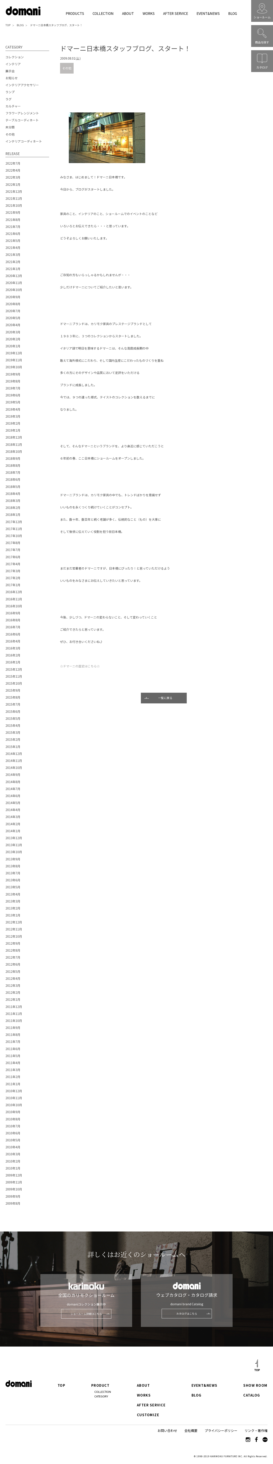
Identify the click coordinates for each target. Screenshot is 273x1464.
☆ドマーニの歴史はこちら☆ (80, 666)
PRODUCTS (75, 13)
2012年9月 (12, 943)
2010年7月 (12, 1126)
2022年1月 (12, 184)
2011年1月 (12, 1084)
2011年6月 (12, 1049)
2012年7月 (12, 957)
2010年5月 (12, 1140)
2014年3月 (12, 817)
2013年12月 (13, 838)
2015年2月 (12, 739)
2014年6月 (12, 796)
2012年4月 (12, 978)
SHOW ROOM (255, 1385)
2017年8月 (12, 543)
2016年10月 (13, 606)
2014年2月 (12, 824)
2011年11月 (13, 1013)
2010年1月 (12, 1168)
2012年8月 (12, 950)
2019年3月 (12, 416)
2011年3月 (12, 1070)
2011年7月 (12, 1041)
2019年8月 (12, 381)
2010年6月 (12, 1133)
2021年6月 (12, 233)
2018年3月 (12, 500)
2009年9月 (12, 1196)
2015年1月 (12, 746)
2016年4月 (12, 641)
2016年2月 (12, 655)
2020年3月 (12, 332)
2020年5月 (12, 318)
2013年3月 (12, 901)
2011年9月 (12, 1027)
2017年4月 (12, 564)
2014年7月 (12, 789)
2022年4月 (12, 170)
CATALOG (251, 1395)
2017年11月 (13, 529)
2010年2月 (12, 1161)
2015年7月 (12, 704)
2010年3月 (12, 1154)
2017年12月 (13, 522)
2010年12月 (13, 1091)
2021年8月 (12, 219)
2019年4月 (12, 409)
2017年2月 (12, 578)
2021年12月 (13, 191)
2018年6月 (12, 479)
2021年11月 (13, 198)
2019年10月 (13, 367)
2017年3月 (12, 571)
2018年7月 (12, 472)
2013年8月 (12, 866)
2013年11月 (13, 845)
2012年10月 (13, 936)
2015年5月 (12, 718)
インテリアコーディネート (23, 141)
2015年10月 (13, 683)
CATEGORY (101, 1396)
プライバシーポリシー (221, 1430)
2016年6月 (12, 634)
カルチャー (13, 106)
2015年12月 (13, 669)
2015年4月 (12, 725)
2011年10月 (13, 1020)
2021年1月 (12, 269)
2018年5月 (12, 486)
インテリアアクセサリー (22, 85)
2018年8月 (12, 465)
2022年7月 (12, 163)
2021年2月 (12, 262)
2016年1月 (12, 662)
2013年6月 (12, 880)
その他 (66, 68)
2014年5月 (12, 803)
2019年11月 (13, 360)
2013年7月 (12, 873)
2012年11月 (13, 929)
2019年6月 (12, 395)
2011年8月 (12, 1034)
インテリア (13, 64)
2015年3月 (12, 732)
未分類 (10, 127)
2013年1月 (12, 915)
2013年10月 (13, 852)
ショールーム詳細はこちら (86, 1314)
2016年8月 (12, 620)
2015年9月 (12, 690)
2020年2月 (12, 339)
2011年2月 (12, 1077)
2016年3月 (12, 648)
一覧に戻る (165, 698)
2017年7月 (12, 550)
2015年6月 (12, 711)
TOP (8, 25)
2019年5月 (12, 402)
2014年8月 (12, 782)
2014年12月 (13, 753)
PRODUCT (100, 1385)
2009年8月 (12, 1203)
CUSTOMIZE (148, 1415)
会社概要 (190, 1430)
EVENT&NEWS (208, 13)
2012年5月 (12, 971)
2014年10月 (13, 767)
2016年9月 (12, 613)
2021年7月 (12, 226)
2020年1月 (12, 346)
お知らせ (11, 78)
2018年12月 (13, 437)
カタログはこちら (186, 1313)
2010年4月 (12, 1147)
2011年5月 (12, 1056)
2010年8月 (12, 1119)
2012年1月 (12, 999)
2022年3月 (12, 177)
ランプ (10, 92)
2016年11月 (13, 599)
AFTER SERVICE (175, 13)
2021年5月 (12, 240)
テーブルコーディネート (22, 120)
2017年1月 (12, 585)
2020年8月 (12, 304)
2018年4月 (12, 493)
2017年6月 (12, 557)
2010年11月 (13, 1098)
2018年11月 (13, 444)
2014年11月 (13, 760)
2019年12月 (13, 353)
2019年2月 (12, 423)
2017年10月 (13, 536)
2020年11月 (13, 283)
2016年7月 (12, 627)
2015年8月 (12, 697)
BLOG (232, 13)
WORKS (149, 13)
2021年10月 (13, 205)
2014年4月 (12, 810)
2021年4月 (12, 247)
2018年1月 (12, 514)
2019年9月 (12, 374)
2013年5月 (12, 887)
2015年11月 (13, 676)
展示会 (10, 71)
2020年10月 (13, 290)
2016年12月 (13, 592)
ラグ (8, 99)
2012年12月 (13, 922)
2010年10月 (13, 1105)
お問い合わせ (167, 1430)
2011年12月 (13, 1006)
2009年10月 (13, 1189)
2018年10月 (13, 451)
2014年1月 (12, 831)
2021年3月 (12, 254)
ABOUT (128, 13)
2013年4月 (12, 894)
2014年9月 (12, 774)
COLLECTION (103, 13)
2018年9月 (12, 458)
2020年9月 (12, 297)
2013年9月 (12, 859)
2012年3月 (12, 985)
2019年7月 (12, 388)
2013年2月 (12, 908)
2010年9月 (12, 1112)
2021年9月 (12, 212)
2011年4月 (12, 1063)
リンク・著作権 (256, 1430)
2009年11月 (13, 1182)
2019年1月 (12, 430)
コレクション (14, 57)
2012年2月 (12, 992)
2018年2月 (12, 507)
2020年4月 (12, 325)
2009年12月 (13, 1175)
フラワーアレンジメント (22, 113)
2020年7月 (12, 311)
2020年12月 (13, 276)
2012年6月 (12, 964)
